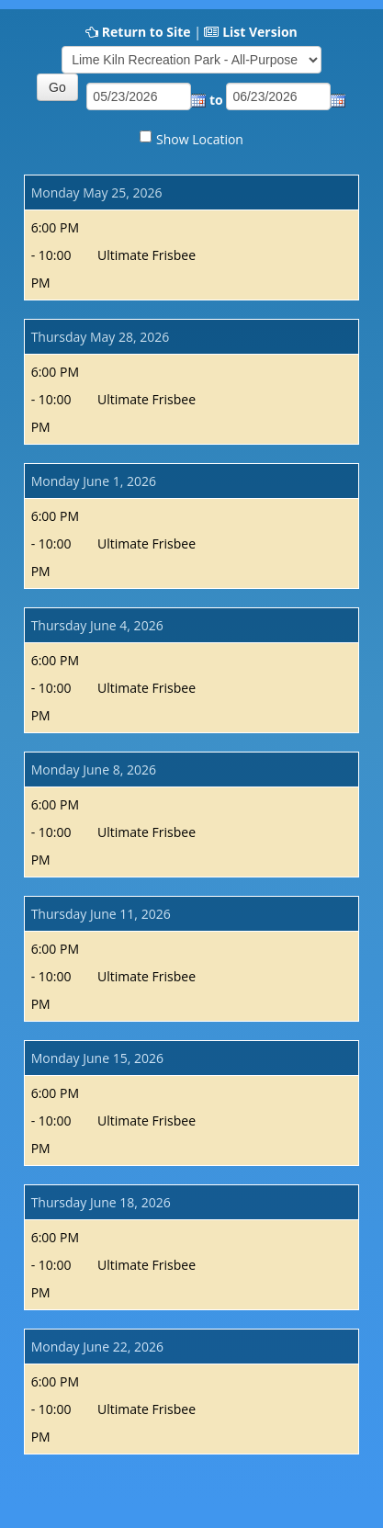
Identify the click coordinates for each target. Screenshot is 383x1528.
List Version (260, 31)
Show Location (199, 139)
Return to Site (146, 31)
